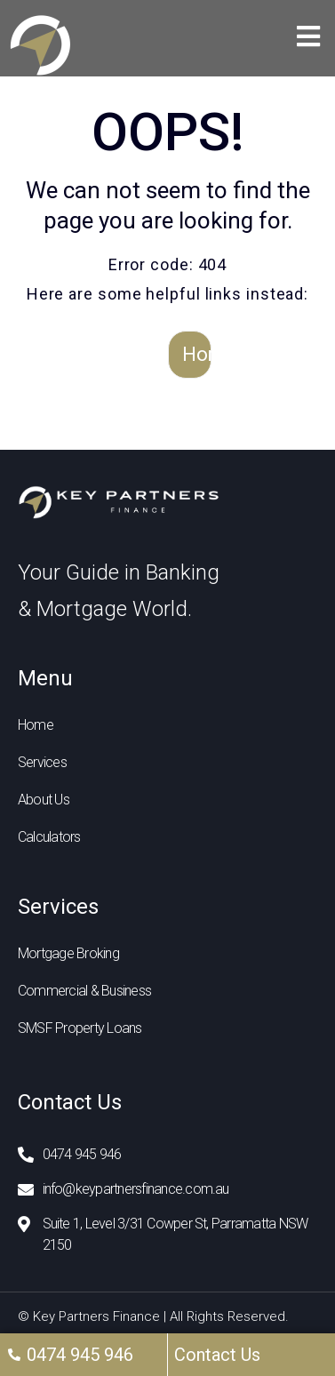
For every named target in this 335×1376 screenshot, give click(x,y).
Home (196, 354)
